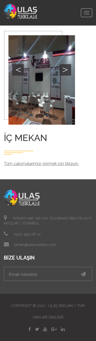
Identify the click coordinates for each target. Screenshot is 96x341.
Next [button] (65, 70)
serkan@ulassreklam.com (35, 245)
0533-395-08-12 (27, 234)
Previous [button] (18, 70)
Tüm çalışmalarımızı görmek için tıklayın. (41, 163)
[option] (41, 80)
